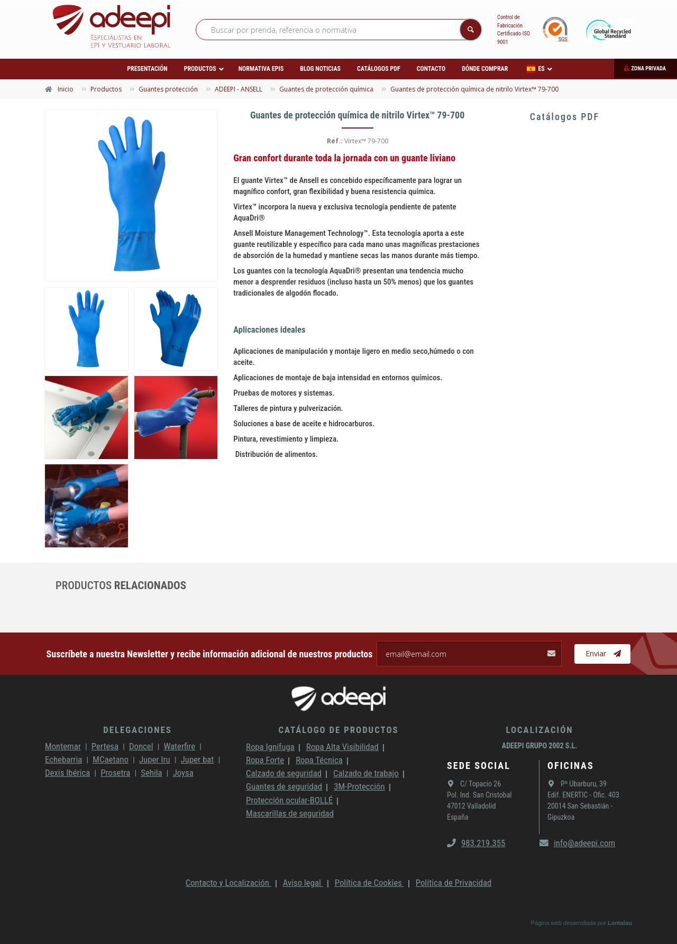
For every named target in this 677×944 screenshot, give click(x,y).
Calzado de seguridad (284, 773)
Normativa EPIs (261, 68)
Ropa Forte (265, 760)
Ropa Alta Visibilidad (342, 746)
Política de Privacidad (454, 882)
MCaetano (111, 759)
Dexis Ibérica (67, 772)
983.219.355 (476, 843)
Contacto (431, 68)
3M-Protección (359, 786)
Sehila (151, 772)
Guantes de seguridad (284, 786)
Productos (200, 68)
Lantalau (620, 923)
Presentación (147, 68)
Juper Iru (154, 759)
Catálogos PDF (378, 68)
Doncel (141, 746)
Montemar (63, 746)
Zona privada (648, 68)
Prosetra (115, 772)
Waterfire (180, 746)
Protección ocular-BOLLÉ (289, 800)
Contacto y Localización (228, 882)
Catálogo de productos (338, 730)
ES (535, 69)
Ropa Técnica (319, 760)
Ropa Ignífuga (270, 746)
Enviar (603, 654)
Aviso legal (303, 882)
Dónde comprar (485, 68)
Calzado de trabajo (366, 773)
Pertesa (105, 746)
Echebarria (63, 759)
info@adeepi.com (577, 843)
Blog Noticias (320, 68)
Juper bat (197, 759)
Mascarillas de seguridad (290, 813)
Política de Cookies (369, 882)
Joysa (183, 772)
